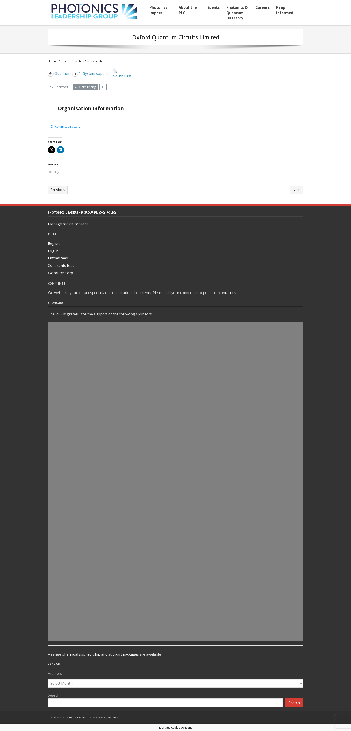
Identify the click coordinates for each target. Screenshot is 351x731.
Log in (53, 251)
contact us (227, 292)
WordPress (114, 717)
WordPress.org (60, 272)
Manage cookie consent (68, 223)
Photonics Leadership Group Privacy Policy (82, 212)
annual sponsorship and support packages (102, 654)
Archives (55, 673)
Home (52, 61)
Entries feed (58, 258)
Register (55, 243)
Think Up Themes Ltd (78, 717)
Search (53, 695)
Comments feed (61, 265)
